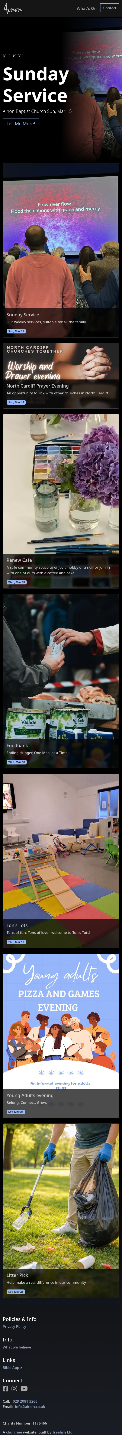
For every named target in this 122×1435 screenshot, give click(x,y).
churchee (14, 1432)
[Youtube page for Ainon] (25, 1389)
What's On (87, 8)
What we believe (17, 1347)
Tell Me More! (21, 123)
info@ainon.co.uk (30, 1406)
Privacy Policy (14, 1326)
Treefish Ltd (62, 1432)
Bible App (12, 1367)
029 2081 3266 (25, 1401)
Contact (109, 7)
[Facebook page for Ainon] (7, 1389)
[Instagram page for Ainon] (16, 1389)
